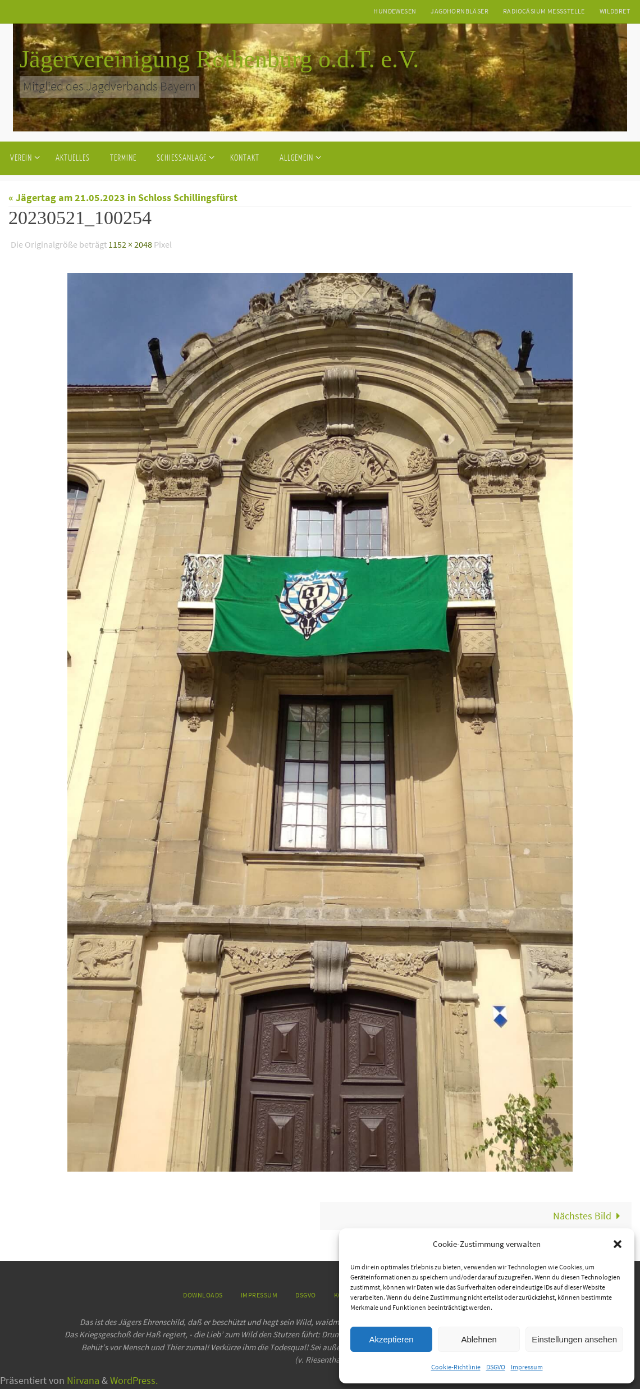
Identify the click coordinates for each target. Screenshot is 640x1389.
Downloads (203, 1295)
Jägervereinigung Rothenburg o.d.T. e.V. (219, 59)
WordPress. (134, 1379)
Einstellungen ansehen (574, 1339)
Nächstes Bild (589, 1215)
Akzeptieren (391, 1339)
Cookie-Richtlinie (456, 1367)
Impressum (527, 1367)
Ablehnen (478, 1339)
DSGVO (495, 1367)
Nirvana (83, 1379)
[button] (617, 1244)
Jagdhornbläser (459, 11)
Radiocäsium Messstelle (544, 11)
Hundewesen (394, 11)
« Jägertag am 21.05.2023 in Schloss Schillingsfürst (122, 197)
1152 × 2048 (130, 244)
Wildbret (615, 11)
